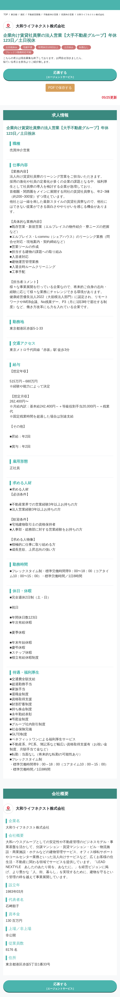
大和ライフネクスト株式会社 (90, 14)
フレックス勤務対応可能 (18, 52)
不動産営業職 (34, 14)
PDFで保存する (60, 87)
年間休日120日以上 (48, 47)
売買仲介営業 (67, 14)
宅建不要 (27, 47)
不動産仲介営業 (51, 14)
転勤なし (83, 47)
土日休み (68, 47)
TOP (6, 14)
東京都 (14, 14)
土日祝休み (11, 47)
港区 (22, 14)
